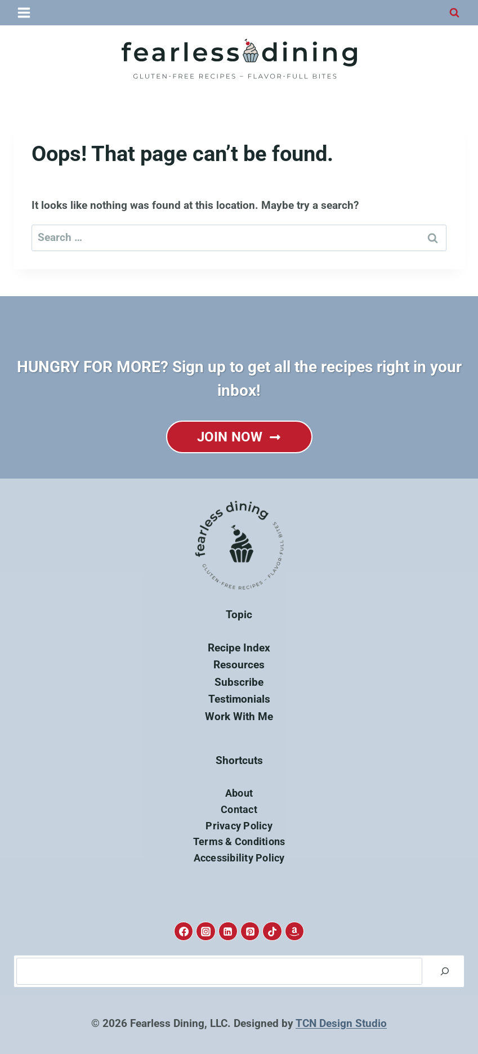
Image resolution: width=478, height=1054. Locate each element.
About (239, 793)
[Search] (445, 971)
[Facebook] (183, 931)
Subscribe (239, 682)
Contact (239, 809)
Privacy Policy (239, 826)
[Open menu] (24, 12)
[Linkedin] (228, 931)
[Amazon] (294, 931)
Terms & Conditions (239, 841)
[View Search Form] (454, 13)
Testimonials (239, 699)
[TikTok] (272, 931)
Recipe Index (239, 647)
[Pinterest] (250, 931)
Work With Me (239, 716)
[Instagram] (205, 931)
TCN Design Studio (341, 1023)
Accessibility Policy (239, 858)
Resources (239, 664)
